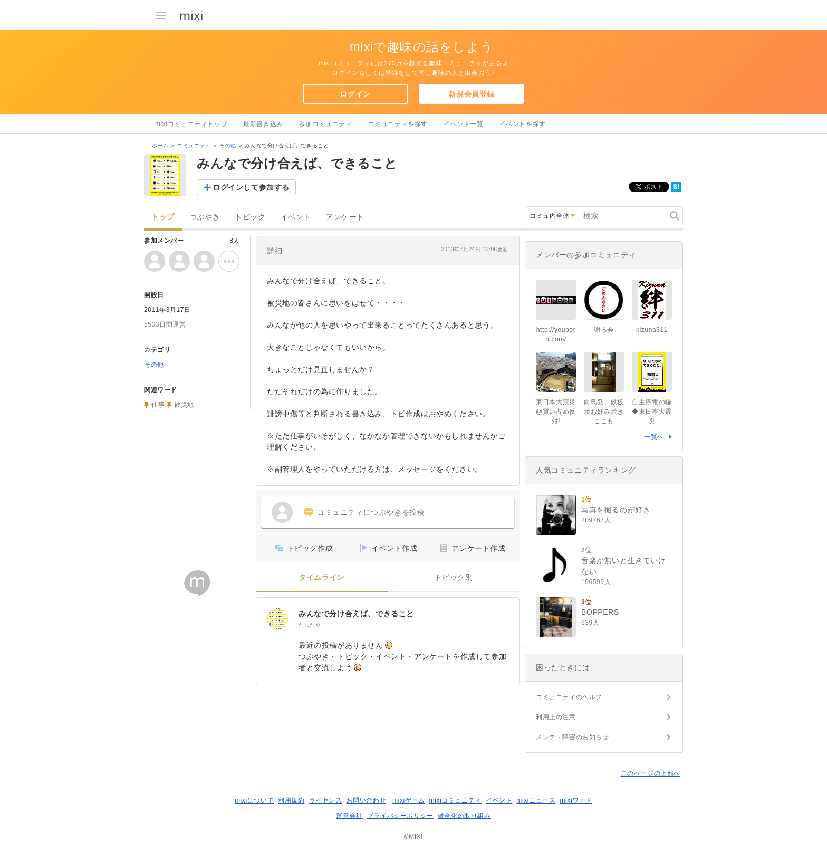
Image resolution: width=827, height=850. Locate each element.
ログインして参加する (251, 187)
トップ (163, 217)
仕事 (158, 404)
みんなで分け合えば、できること (356, 613)
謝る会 (604, 329)
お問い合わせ (367, 800)
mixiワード (576, 800)
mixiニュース (535, 800)
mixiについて (254, 800)
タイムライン (322, 577)
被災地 (184, 404)
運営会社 (349, 815)
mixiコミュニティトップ (191, 124)
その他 (227, 145)
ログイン (355, 94)
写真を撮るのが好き (615, 509)
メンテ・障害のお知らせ (572, 737)
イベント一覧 (464, 124)
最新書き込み (263, 124)
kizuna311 (652, 329)
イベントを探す (522, 124)
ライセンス (325, 800)
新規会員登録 (471, 94)
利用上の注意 (556, 717)
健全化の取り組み (464, 815)
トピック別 (454, 577)
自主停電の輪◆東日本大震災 (652, 411)
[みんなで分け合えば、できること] (277, 618)
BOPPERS (600, 612)
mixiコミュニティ (455, 800)
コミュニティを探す (398, 124)
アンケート (345, 217)
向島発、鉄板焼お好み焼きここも (604, 411)
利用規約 (291, 800)
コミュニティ (194, 145)
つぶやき (204, 217)
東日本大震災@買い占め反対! (556, 411)
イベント (296, 217)
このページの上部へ (650, 773)
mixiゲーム (408, 800)
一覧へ (654, 437)
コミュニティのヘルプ (569, 697)
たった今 (310, 625)
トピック (250, 217)
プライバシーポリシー (400, 815)
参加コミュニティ (325, 124)
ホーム (160, 145)
